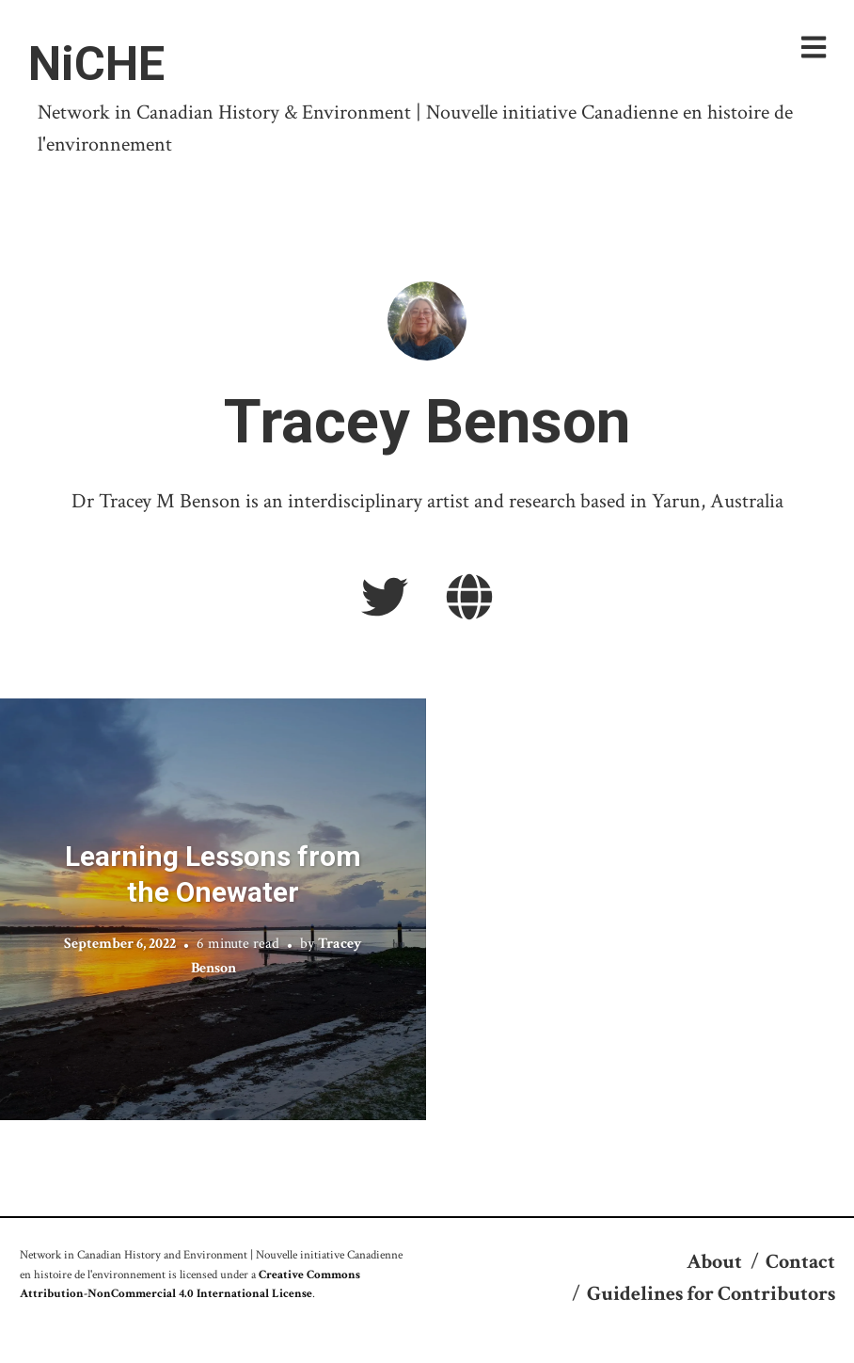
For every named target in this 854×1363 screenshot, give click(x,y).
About (714, 1261)
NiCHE (96, 64)
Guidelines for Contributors (711, 1293)
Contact (800, 1261)
